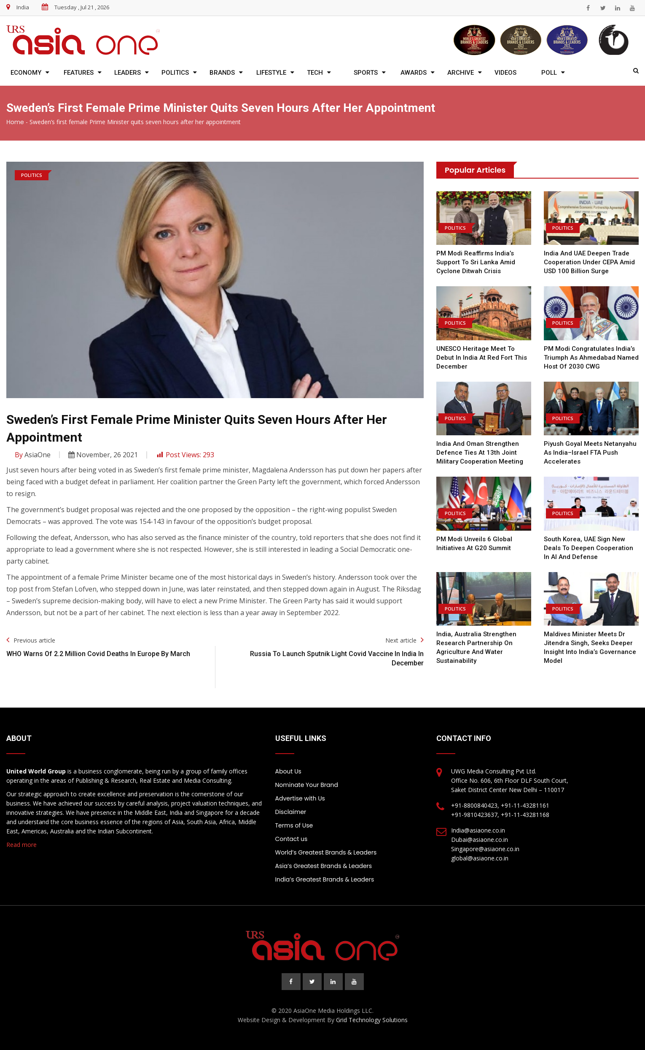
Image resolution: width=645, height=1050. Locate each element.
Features (79, 72)
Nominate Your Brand (306, 785)
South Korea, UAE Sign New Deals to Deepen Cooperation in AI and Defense (588, 548)
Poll (549, 72)
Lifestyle (271, 72)
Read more (21, 845)
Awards (413, 72)
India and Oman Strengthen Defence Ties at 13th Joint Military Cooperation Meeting (479, 452)
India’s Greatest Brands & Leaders (324, 879)
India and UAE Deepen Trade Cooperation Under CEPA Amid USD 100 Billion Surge (589, 262)
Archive (460, 72)
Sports (366, 72)
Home (15, 122)
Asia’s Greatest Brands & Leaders (323, 866)
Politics (175, 72)
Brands (222, 72)
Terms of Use (294, 825)
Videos (505, 72)
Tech (315, 72)
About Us (288, 771)
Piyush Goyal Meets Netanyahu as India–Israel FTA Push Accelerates (590, 452)
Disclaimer (290, 812)
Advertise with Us (300, 798)
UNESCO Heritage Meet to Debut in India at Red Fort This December (481, 357)
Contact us (291, 839)
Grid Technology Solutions (372, 1020)
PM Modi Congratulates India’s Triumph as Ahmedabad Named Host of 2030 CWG (591, 357)
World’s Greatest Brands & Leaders (326, 852)
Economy (26, 72)
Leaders (127, 72)
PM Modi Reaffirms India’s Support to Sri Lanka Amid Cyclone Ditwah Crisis (475, 262)
